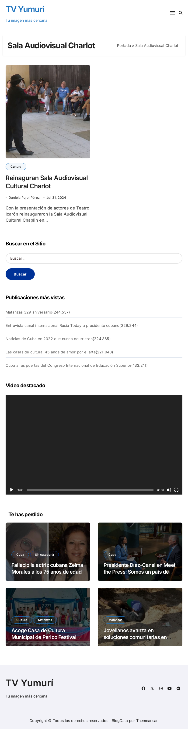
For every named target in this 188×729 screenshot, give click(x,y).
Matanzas (45, 620)
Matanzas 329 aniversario (29, 312)
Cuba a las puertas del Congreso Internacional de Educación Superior (68, 365)
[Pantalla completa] (176, 490)
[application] (94, 444)
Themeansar (146, 720)
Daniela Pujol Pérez (24, 197)
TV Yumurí (25, 9)
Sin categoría (44, 554)
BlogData (120, 720)
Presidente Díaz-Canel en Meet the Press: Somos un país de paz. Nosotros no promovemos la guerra (139, 575)
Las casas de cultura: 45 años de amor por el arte (51, 352)
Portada (124, 45)
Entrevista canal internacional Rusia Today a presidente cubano (62, 325)
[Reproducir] (11, 490)
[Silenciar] (169, 490)
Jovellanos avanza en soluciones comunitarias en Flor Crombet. (135, 637)
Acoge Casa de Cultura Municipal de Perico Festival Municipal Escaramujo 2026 (43, 637)
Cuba (20, 554)
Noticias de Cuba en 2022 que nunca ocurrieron (49, 338)
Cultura (15, 166)
